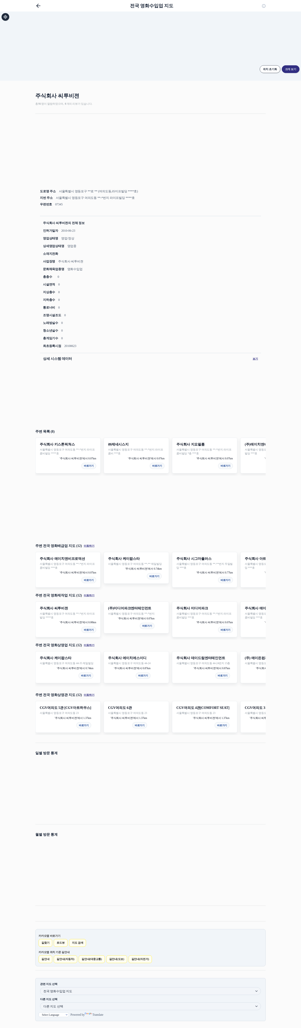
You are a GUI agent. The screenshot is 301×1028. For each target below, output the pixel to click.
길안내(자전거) (140, 959)
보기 (255, 358)
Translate (94, 1014)
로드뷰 (60, 942)
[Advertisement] (150, 147)
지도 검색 (77, 942)
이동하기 (89, 545)
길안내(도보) (116, 959)
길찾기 (45, 942)
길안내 (45, 959)
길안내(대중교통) (92, 959)
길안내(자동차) (65, 959)
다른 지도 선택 (48, 999)
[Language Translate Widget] (54, 1014)
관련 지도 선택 (48, 984)
